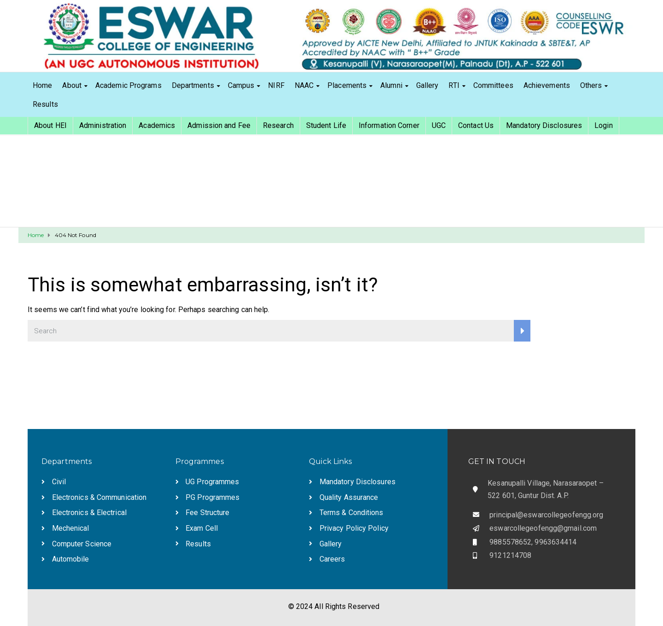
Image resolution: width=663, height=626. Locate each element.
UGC (439, 125)
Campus (241, 85)
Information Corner (389, 125)
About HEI (50, 125)
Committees (493, 85)
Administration (102, 125)
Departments (193, 85)
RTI (453, 85)
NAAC (304, 85)
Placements (346, 85)
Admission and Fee (218, 125)
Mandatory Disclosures (544, 125)
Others (591, 85)
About (71, 85)
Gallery (427, 85)
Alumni (391, 85)
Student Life (326, 125)
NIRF (276, 85)
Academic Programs (128, 85)
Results (45, 104)
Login (603, 125)
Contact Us (476, 125)
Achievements (546, 85)
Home (42, 85)
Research (278, 125)
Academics (157, 125)
